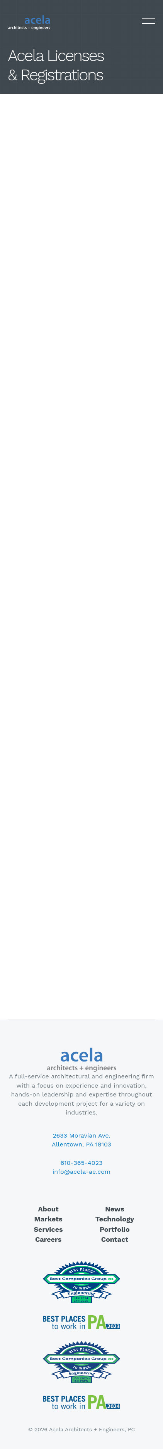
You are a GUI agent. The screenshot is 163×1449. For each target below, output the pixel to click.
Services (48, 1229)
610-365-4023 (82, 1162)
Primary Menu (148, 22)
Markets (48, 1219)
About (48, 1209)
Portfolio (115, 1229)
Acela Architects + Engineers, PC (29, 22)
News (114, 1209)
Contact (115, 1239)
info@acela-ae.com (81, 1171)
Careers (48, 1239)
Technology (114, 1219)
